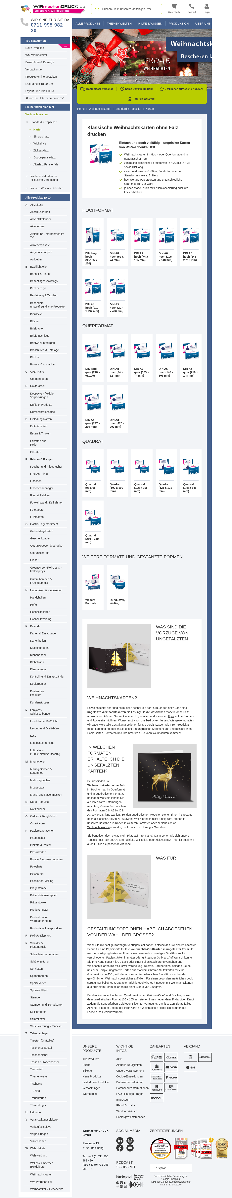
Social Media (128, 1131)
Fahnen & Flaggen (41, 459)
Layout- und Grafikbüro (39, 91)
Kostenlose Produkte (37, 693)
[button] (174, 9)
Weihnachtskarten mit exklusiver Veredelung (44, 178)
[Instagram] (130, 1140)
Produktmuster (39, 909)
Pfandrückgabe (125, 1105)
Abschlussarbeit (40, 212)
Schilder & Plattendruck (38, 945)
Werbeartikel (90, 1093)
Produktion (179, 23)
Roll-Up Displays (40, 935)
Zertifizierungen (166, 1131)
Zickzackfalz (41, 150)
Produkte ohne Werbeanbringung (41, 919)
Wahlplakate (38, 1148)
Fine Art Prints (39, 473)
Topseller (93, 839)
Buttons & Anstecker (42, 364)
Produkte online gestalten (41, 76)
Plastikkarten (38, 852)
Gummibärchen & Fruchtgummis (41, 581)
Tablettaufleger (39, 1033)
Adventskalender (40, 219)
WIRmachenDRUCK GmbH (96, 1133)
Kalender (35, 626)
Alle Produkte (88, 23)
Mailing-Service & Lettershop (41, 771)
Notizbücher (37, 809)
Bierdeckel (36, 314)
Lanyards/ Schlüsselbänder (40, 711)
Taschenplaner (39, 1055)
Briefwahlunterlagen (42, 342)
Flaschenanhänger (41, 488)
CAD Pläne (37, 371)
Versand (192, 1046)
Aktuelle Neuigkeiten (129, 1064)
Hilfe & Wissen (150, 23)
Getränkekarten (40, 552)
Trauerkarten (38, 1098)
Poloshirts (36, 866)
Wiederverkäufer (126, 1111)
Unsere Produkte (92, 1049)
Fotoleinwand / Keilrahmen (46, 502)
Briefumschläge (40, 335)
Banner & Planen (40, 273)
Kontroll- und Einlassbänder (47, 676)
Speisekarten (38, 983)
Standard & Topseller (44, 122)
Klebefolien (37, 662)
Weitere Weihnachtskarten (47, 188)
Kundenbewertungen (176, 1181)
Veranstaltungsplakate (44, 1119)
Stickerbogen (38, 1011)
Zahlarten (160, 1046)
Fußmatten (37, 516)
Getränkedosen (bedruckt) (46, 545)
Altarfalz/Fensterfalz (45, 164)
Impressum (123, 1099)
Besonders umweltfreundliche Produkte (47, 304)
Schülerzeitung (39, 961)
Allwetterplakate (40, 245)
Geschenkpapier (40, 538)
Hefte (33, 604)
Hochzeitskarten (40, 611)
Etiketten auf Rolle (38, 442)
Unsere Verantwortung (130, 1070)
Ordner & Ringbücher (43, 816)
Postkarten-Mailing (41, 880)
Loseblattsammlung (42, 742)
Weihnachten (150, 1007)
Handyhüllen (38, 597)
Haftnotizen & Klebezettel (46, 590)
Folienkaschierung (153, 961)
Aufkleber (36, 259)
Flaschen (36, 481)
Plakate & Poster (40, 845)
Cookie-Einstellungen (129, 1076)
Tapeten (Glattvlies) (42, 1040)
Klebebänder (38, 655)
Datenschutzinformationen (130, 1088)
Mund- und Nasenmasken (46, 794)
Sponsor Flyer (39, 990)
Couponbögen (39, 378)
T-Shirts (35, 1090)
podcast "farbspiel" (126, 1165)
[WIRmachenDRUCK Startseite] (53, 8)
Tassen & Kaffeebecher (44, 1062)
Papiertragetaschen (42, 830)
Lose (33, 735)
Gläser (34, 560)
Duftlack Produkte (41, 404)
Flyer (171, 716)
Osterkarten (37, 823)
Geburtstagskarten (41, 531)
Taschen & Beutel (41, 1047)
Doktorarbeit (37, 386)
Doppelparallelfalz (44, 157)
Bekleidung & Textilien (44, 295)
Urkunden (36, 1112)
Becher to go (38, 288)
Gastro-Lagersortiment (44, 524)
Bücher (34, 357)
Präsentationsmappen (43, 895)
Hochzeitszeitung (41, 619)
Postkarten (37, 873)
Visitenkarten (38, 1141)
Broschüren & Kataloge (39, 62)
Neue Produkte (34, 47)
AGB (119, 1059)
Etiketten (35, 452)
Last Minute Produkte (96, 1082)
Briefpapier (37, 328)
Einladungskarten (41, 419)
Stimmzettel (37, 1019)
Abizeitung (36, 204)
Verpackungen (34, 69)
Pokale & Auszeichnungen (46, 859)
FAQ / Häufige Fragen (129, 1093)
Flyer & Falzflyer (40, 495)
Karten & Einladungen (43, 633)
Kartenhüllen (38, 640)
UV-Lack (122, 961)
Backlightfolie (38, 266)
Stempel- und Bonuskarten (46, 1004)
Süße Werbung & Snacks (46, 1026)
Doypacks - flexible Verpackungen (42, 395)
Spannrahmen (39, 975)
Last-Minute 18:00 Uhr (39, 83)
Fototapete (37, 509)
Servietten (36, 968)
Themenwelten (39, 1076)
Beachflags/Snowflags (44, 281)
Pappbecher (37, 837)
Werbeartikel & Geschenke (46, 1189)
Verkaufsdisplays (40, 1126)
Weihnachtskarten (36, 114)
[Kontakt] (192, 9)
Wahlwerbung (38, 1155)
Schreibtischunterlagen (44, 954)
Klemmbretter (38, 669)
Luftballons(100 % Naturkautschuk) (45, 752)
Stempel (35, 997)
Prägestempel (38, 888)
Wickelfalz (39, 143)
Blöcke (34, 321)
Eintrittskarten (38, 426)
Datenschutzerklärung (129, 1082)
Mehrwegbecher (40, 780)
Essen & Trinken (40, 433)
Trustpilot (160, 1168)
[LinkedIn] (119, 1140)
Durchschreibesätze (42, 412)
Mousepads (37, 787)
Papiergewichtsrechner (130, 1117)
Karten (37, 129)
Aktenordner (37, 226)
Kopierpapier (38, 683)
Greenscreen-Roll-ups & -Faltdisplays (46, 569)
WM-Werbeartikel (36, 55)
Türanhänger (38, 1105)
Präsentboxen (38, 902)
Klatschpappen (39, 647)
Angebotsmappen (41, 252)
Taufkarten (36, 1069)
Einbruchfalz (41, 136)
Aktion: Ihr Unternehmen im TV (44, 98)
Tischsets (36, 1083)
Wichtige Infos (124, 1049)
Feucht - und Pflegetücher (46, 466)
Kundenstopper (39, 702)
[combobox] (126, 9)
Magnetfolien (38, 761)
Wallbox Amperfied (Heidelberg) (41, 1164)
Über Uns (203, 23)
